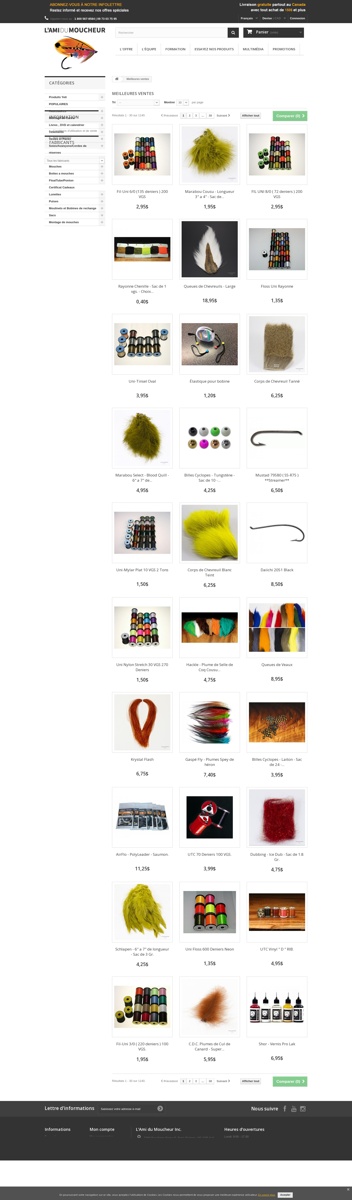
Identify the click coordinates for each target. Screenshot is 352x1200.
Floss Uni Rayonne (277, 286)
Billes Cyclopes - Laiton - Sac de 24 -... (277, 762)
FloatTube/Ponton (61, 180)
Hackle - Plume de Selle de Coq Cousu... (209, 667)
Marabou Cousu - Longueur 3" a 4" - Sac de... (209, 194)
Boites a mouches (61, 173)
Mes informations (102, 1148)
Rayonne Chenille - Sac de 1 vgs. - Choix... (142, 289)
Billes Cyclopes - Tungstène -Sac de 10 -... (209, 477)
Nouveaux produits (58, 1142)
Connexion (297, 18)
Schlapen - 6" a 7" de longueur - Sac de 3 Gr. (142, 951)
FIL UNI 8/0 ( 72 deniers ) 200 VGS (276, 194)
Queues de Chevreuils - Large (209, 286)
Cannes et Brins (60, 159)
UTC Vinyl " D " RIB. (277, 949)
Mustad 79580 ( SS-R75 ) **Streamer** (277, 477)
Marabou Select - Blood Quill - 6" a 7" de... (142, 477)
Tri (114, 102)
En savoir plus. (266, 1195)
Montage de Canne (62, 118)
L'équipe (149, 49)
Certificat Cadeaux (62, 187)
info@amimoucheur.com (171, 1163)
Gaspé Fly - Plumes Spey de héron (209, 762)
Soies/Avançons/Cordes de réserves (67, 149)
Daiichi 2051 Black (277, 569)
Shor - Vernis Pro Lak (277, 1043)
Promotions (284, 49)
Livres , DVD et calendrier (66, 125)
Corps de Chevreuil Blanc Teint (210, 572)
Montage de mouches (64, 222)
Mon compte (102, 1129)
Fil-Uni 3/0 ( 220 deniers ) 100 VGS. (142, 1046)
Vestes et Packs (60, 139)
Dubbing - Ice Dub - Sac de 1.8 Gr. (277, 857)
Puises (53, 201)
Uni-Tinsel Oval (142, 381)
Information (64, 239)
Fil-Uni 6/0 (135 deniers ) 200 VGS (142, 194)
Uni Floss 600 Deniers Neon (209, 949)
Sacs (52, 215)
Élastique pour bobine (210, 381)
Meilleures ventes (57, 1148)
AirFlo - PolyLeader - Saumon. (142, 854)
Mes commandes (101, 1136)
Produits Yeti (58, 97)
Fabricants (61, 275)
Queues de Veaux (277, 664)
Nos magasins (61, 258)
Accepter (285, 1195)
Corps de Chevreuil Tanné (277, 381)
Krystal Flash (142, 759)
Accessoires (57, 111)
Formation (175, 49)
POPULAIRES (58, 104)
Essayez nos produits (214, 49)
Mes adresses (99, 1142)
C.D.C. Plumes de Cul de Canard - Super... (209, 1046)
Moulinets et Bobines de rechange (72, 208)
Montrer (169, 102)
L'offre (126, 49)
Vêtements (56, 132)
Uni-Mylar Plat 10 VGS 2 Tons (142, 569)
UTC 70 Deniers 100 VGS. (209, 854)
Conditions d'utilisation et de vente (74, 251)
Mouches (55, 166)
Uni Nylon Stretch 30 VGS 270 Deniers (142, 667)
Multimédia (253, 49)
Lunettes (55, 194)
